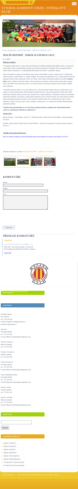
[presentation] (26, 217)
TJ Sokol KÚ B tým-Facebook (14, 465)
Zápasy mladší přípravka (12, 459)
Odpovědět (7, 253)
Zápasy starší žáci (10, 449)
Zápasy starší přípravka (11, 456)
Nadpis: (5, 188)
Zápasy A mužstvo (10, 443)
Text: (4, 194)
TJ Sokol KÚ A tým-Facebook (14, 462)
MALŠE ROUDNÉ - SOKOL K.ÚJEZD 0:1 (38, 151)
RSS (19, 475)
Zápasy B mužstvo (10, 446)
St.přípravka (12, 50)
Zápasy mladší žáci (10, 452)
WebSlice (25, 475)
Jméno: (5, 182)
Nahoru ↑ (57, 475)
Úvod (4, 50)
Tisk (31, 475)
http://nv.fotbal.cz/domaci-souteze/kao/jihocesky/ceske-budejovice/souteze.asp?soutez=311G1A (35, 136)
